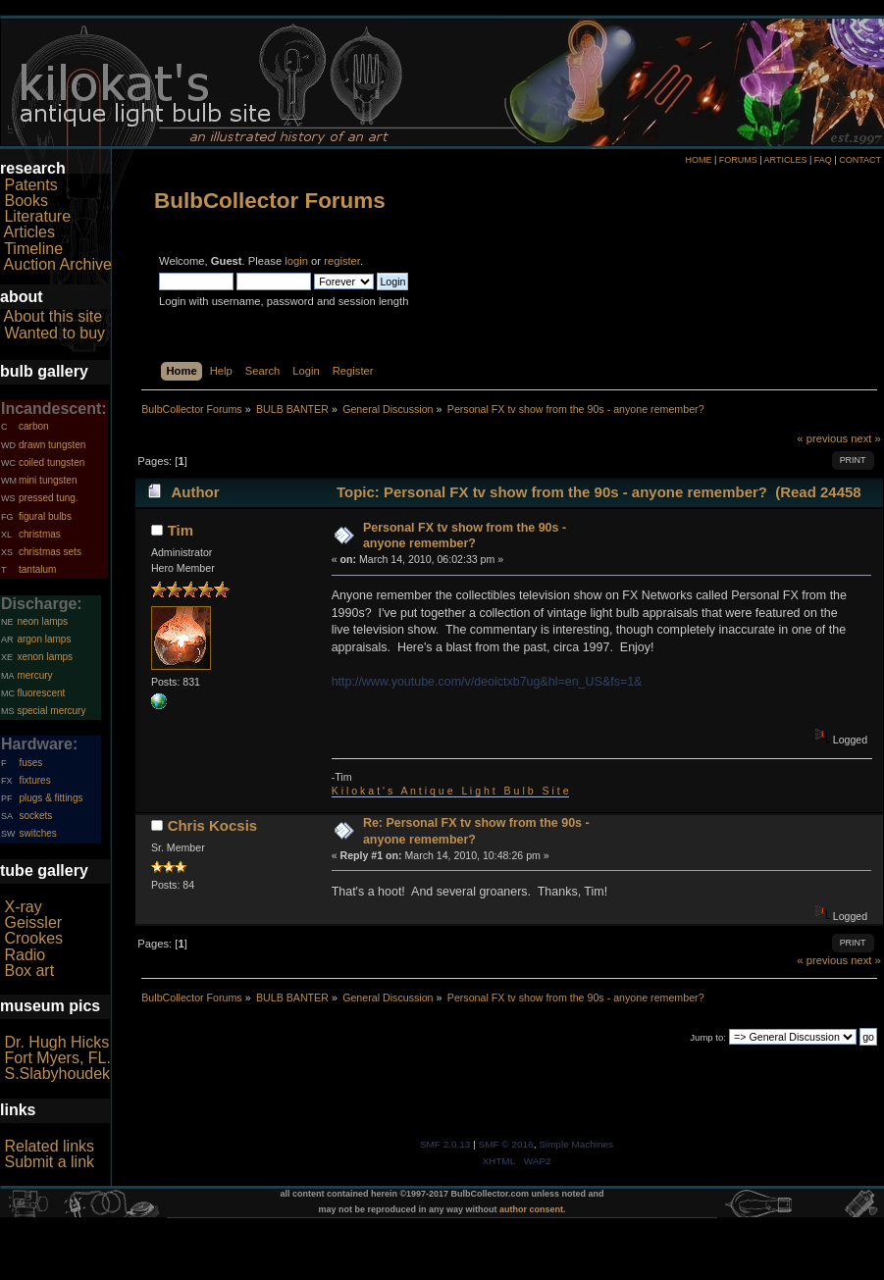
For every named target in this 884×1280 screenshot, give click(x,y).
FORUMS (738, 160)
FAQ (823, 160)
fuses (30, 762)
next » (866, 438)
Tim (180, 530)
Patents (30, 185)
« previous (822, 438)
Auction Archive (58, 264)
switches (37, 833)
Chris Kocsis (213, 825)
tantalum (37, 569)
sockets (35, 815)
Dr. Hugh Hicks (56, 1042)
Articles (29, 232)
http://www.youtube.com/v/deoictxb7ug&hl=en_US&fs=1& (487, 682)
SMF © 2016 (506, 1144)
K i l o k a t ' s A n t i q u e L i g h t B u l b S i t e (450, 790)
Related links (49, 1146)
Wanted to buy (54, 333)
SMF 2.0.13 (445, 1144)
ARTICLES (785, 160)
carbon (34, 426)
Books (25, 200)
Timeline (33, 248)
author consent (531, 1209)
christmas (40, 534)
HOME (698, 160)
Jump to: (708, 1037)
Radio (24, 955)
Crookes (33, 938)
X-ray (22, 906)
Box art (29, 970)
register (342, 261)
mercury (34, 675)
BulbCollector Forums (270, 200)
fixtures (34, 780)
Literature (37, 216)
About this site (53, 316)
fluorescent (41, 693)
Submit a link (49, 1161)
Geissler (33, 922)
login (296, 261)
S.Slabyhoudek (57, 1073)
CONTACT (860, 160)
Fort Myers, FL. (57, 1058)
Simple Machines (576, 1144)
